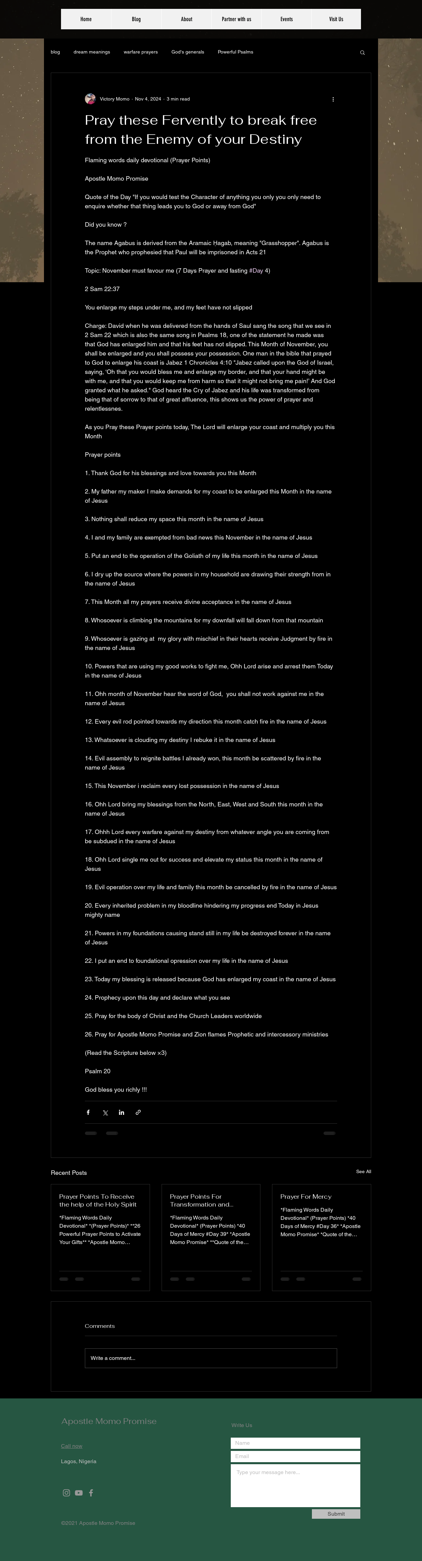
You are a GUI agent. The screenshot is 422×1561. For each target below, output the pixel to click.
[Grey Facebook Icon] (91, 1493)
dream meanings (92, 52)
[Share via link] (138, 1112)
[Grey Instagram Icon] (66, 1493)
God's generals (187, 52)
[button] (362, 52)
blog (55, 52)
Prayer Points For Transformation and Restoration (199, 1200)
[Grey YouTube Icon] (79, 1493)
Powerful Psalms (235, 52)
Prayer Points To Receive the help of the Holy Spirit (98, 1200)
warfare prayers (141, 52)
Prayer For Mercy (306, 1196)
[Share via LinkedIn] (121, 1112)
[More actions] (333, 99)
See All (363, 1171)
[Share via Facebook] (88, 1112)
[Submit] (336, 1514)
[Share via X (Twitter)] (105, 1112)
